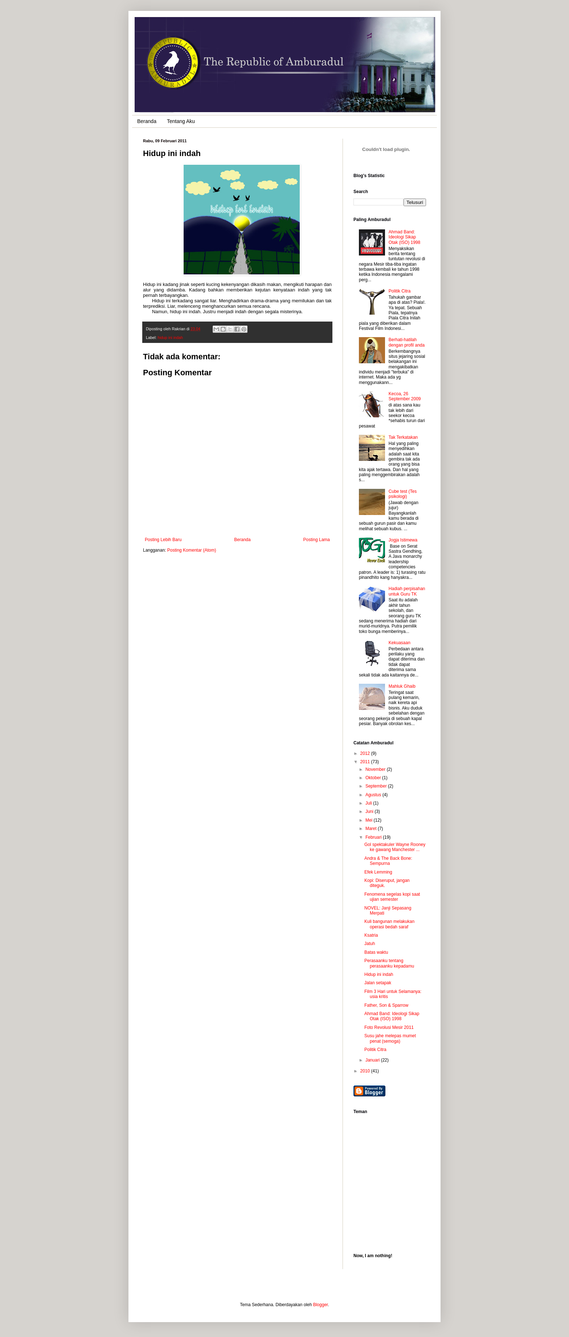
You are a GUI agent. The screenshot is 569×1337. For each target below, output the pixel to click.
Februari (374, 837)
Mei (369, 820)
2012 (365, 753)
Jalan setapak (377, 982)
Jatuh (369, 943)
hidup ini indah (170, 337)
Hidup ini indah (378, 974)
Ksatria (371, 935)
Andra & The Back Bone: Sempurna (388, 861)
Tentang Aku (181, 121)
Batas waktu (376, 952)
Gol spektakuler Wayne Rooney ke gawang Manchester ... (394, 847)
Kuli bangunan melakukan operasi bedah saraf (389, 924)
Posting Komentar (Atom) (191, 550)
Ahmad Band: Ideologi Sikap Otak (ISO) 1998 (404, 237)
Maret (371, 828)
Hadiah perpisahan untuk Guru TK (407, 591)
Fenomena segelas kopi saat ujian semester (392, 897)
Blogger (320, 1304)
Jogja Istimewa (403, 540)
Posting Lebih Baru (163, 539)
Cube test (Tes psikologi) (403, 494)
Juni (369, 811)
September (376, 786)
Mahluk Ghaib (402, 686)
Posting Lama (316, 539)
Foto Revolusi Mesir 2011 (389, 1027)
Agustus (373, 794)
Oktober (373, 777)
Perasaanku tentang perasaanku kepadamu (389, 963)
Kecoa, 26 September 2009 (405, 396)
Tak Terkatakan (403, 437)
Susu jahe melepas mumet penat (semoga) (390, 1038)
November (376, 769)
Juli (369, 803)
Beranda (146, 121)
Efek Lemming (378, 872)
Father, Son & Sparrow (386, 1005)
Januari (373, 1060)
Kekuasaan (399, 642)
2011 (365, 761)
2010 (365, 1071)
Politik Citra (400, 291)
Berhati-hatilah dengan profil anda (407, 342)
